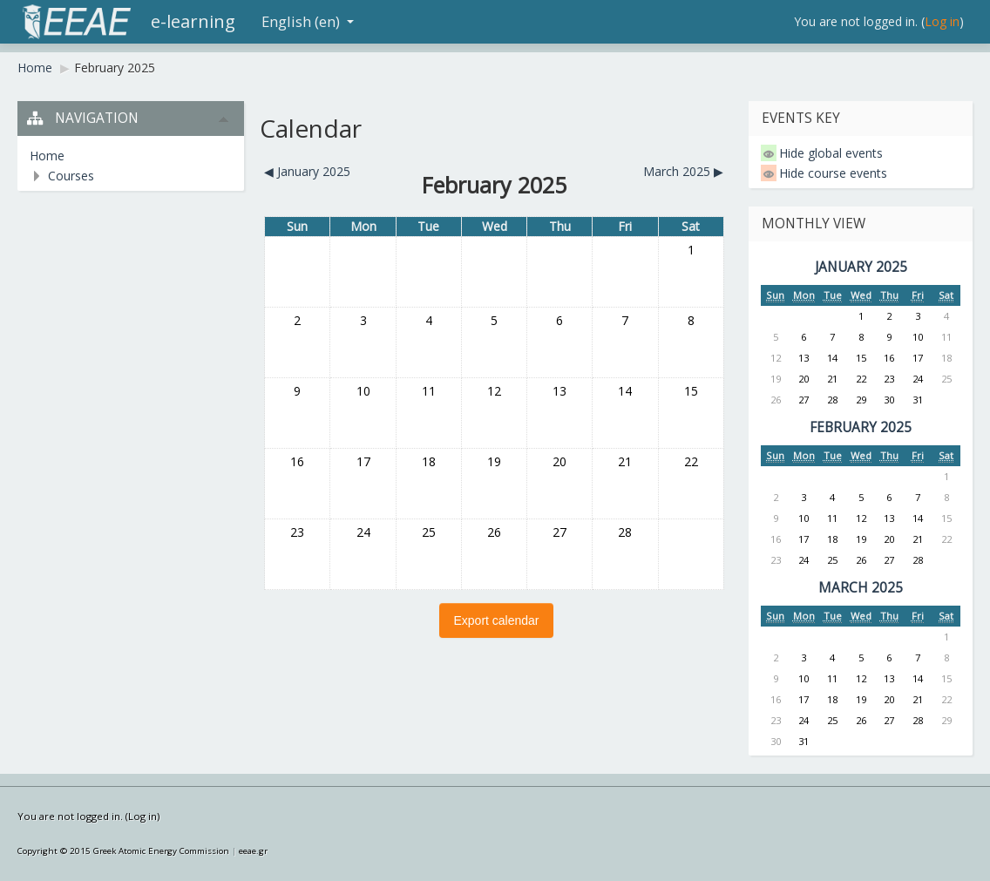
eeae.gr (253, 851)
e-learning (193, 21)
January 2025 (861, 267)
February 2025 (114, 67)
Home (34, 67)
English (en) (307, 21)
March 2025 (860, 588)
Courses (71, 175)
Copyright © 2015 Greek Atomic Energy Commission (123, 851)
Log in (942, 21)
